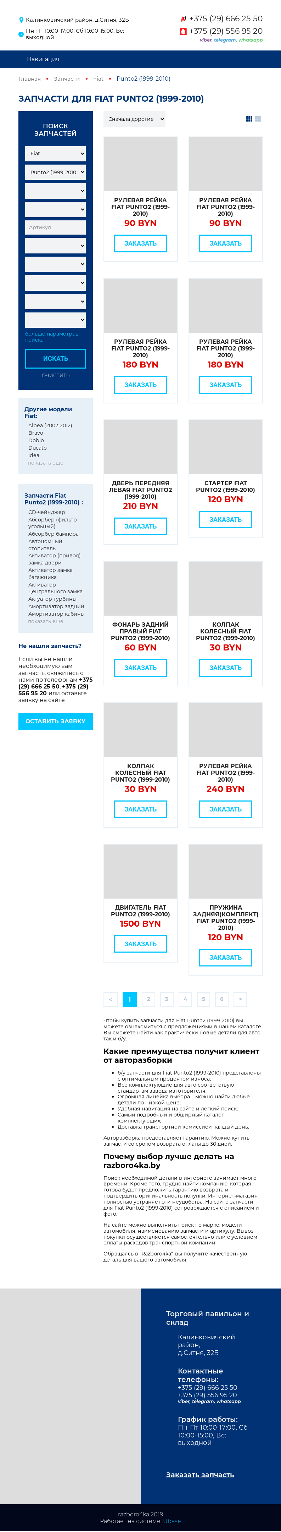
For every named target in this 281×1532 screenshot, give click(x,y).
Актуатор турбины (52, 599)
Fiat (100, 78)
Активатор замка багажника (50, 573)
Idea (33, 455)
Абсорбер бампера (53, 534)
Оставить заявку (56, 721)
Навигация (43, 59)
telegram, (226, 40)
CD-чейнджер (46, 512)
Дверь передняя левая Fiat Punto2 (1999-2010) (140, 490)
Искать (55, 358)
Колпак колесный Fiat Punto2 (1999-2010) (225, 631)
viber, (207, 40)
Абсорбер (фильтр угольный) (52, 523)
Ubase (172, 1521)
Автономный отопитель (45, 545)
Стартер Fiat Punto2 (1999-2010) (225, 486)
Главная (29, 78)
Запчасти (68, 78)
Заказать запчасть (201, 1475)
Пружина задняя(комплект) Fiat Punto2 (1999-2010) (226, 918)
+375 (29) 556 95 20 (226, 31)
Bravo (35, 433)
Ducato (37, 448)
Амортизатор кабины (56, 614)
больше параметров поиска (52, 337)
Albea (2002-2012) (50, 425)
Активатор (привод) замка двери (54, 559)
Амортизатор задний (56, 606)
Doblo (36, 440)
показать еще (45, 463)
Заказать (140, 243)
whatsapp (250, 40)
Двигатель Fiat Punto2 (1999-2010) (140, 911)
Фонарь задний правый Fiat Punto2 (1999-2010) (140, 631)
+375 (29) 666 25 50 (226, 18)
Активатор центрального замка (55, 588)
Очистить (55, 375)
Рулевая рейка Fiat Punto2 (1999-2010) (140, 207)
